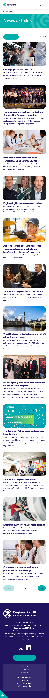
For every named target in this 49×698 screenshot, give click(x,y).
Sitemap (24, 689)
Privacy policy (24, 680)
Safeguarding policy (24, 686)
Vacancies (24, 672)
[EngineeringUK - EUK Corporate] (9, 5)
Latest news (8, 11)
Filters (11, 37)
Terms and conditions (24, 678)
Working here (24, 669)
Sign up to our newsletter (24, 658)
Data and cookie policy (25, 683)
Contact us (24, 666)
